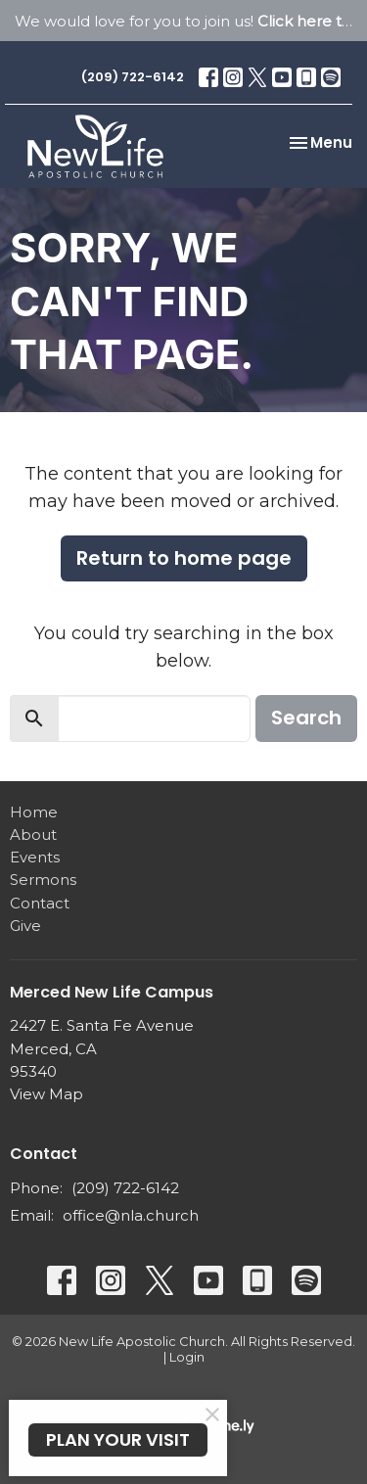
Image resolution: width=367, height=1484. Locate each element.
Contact (39, 903)
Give (25, 925)
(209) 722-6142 (132, 77)
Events (35, 857)
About (33, 834)
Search (306, 717)
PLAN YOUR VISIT (118, 1439)
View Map (46, 1094)
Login (187, 1357)
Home (34, 812)
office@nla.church (131, 1215)
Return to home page (184, 558)
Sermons (43, 879)
